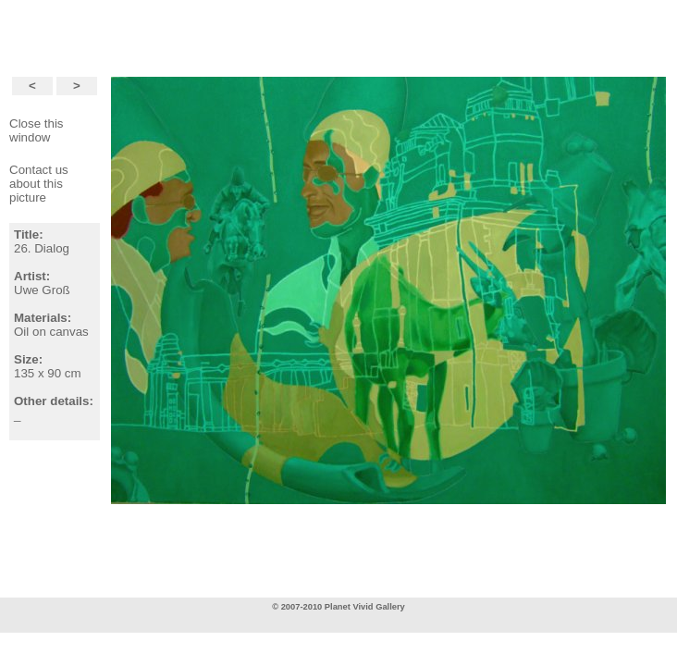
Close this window (36, 130)
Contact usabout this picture (38, 183)
